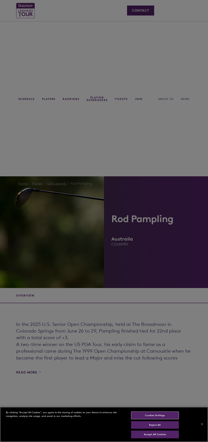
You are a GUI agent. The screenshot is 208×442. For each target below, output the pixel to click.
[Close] (202, 424)
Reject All (155, 424)
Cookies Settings (155, 415)
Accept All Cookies (155, 434)
